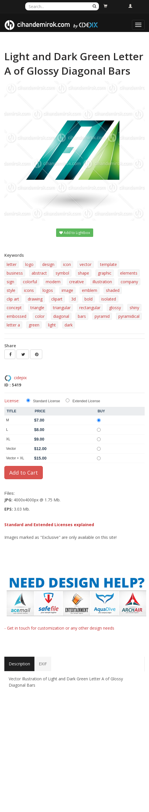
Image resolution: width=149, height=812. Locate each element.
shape (83, 273)
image (67, 290)
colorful (30, 281)
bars (82, 316)
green (34, 325)
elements (128, 273)
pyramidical (128, 316)
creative (76, 281)
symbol (62, 273)
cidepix (20, 377)
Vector (11, 449)
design (48, 264)
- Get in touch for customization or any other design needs (59, 628)
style (11, 290)
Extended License (86, 401)
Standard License (46, 401)
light (52, 325)
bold (88, 299)
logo (29, 264)
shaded (112, 290)
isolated (108, 299)
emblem (89, 290)
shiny (134, 307)
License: (11, 400)
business (15, 273)
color (40, 316)
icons (29, 290)
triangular (62, 307)
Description (19, 663)
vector (85, 264)
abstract (39, 273)
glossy (115, 307)
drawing (35, 299)
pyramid (102, 316)
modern (53, 281)
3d (73, 299)
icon (67, 264)
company (129, 281)
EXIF (43, 663)
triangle (37, 307)
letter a (13, 325)
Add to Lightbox (74, 232)
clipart (56, 299)
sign (10, 281)
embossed (16, 316)
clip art (13, 299)
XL (8, 439)
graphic (104, 273)
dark (69, 325)
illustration (102, 281)
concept (14, 307)
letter (11, 264)
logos (48, 290)
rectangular (89, 307)
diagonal (61, 316)
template (108, 264)
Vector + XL (15, 458)
